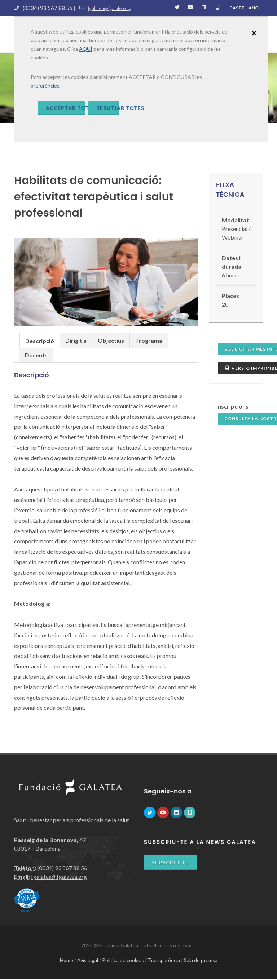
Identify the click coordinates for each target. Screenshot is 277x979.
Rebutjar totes (108, 108)
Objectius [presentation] (111, 340)
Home (66, 960)
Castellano (244, 7)
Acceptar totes (65, 108)
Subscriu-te (170, 862)
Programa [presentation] (148, 340)
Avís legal (87, 960)
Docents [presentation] (36, 355)
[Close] (254, 32)
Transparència (164, 960)
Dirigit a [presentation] (76, 340)
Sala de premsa (200, 960)
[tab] (39, 340)
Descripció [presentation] (39, 340)
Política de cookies (123, 960)
